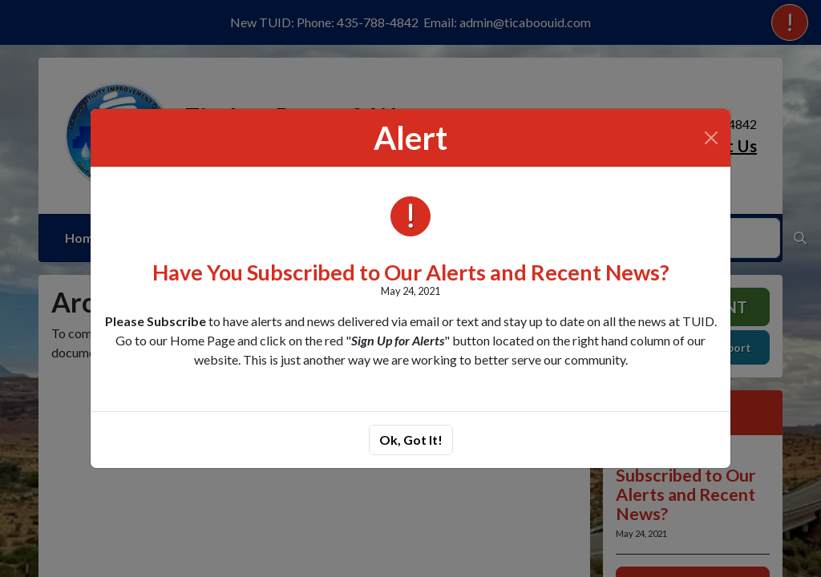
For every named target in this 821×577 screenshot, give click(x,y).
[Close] (711, 138)
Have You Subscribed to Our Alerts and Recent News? (410, 272)
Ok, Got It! (411, 439)
